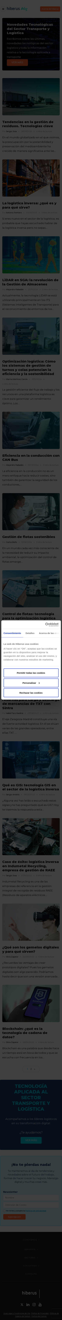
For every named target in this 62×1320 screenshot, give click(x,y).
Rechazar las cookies (31, 692)
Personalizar (31, 682)
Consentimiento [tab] (12, 633)
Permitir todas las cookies (31, 673)
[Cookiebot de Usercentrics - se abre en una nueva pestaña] (45, 625)
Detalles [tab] (30, 633)
